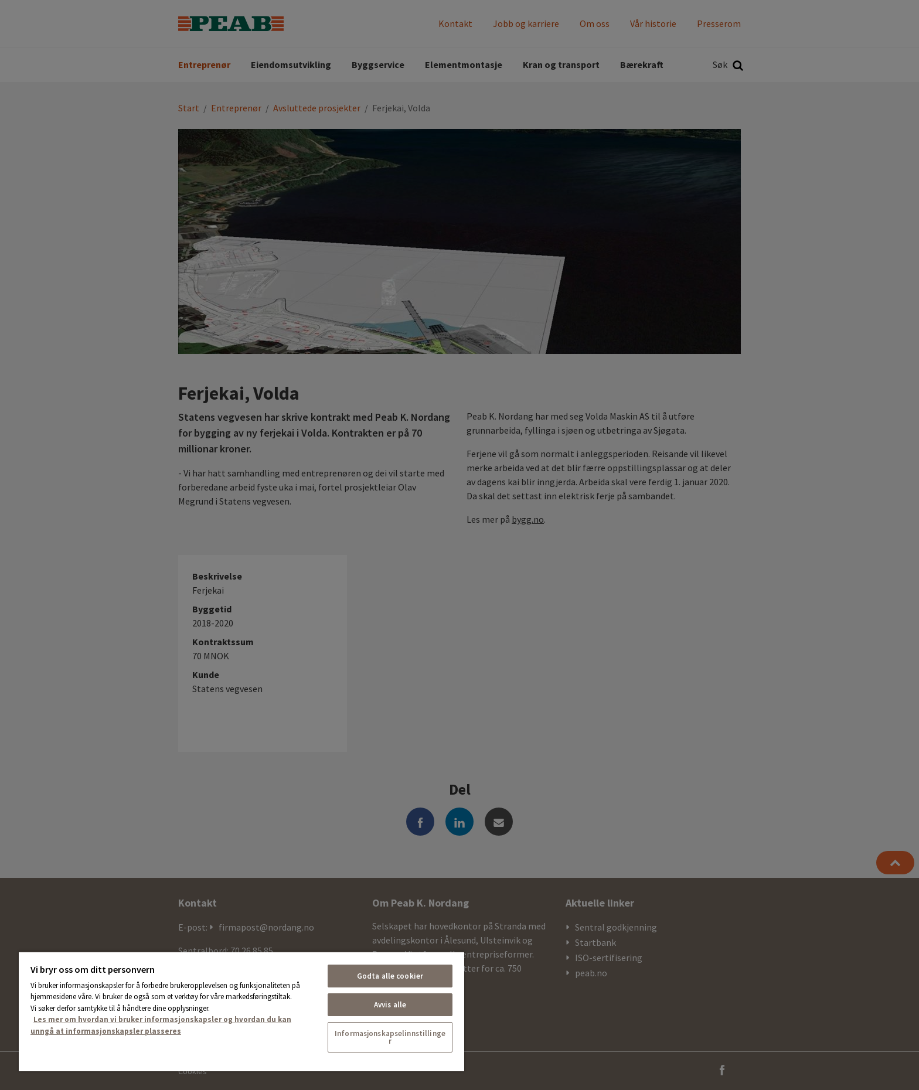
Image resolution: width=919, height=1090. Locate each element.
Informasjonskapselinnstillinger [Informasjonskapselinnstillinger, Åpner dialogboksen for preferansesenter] (390, 1037)
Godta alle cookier (390, 976)
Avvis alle (390, 1005)
